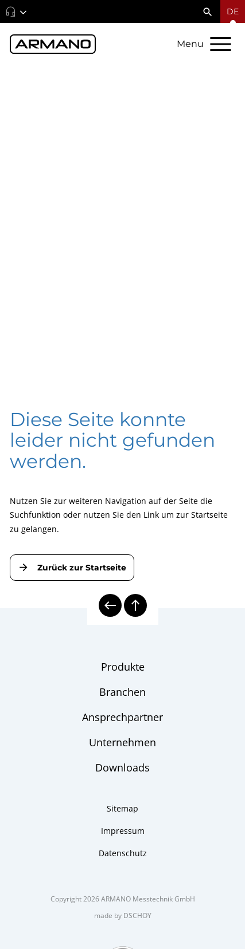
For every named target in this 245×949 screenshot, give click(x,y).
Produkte (123, 667)
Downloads (122, 767)
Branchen (122, 692)
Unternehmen (122, 742)
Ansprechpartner (122, 717)
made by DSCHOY (122, 915)
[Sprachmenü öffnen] (232, 11)
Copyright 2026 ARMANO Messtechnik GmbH (122, 899)
